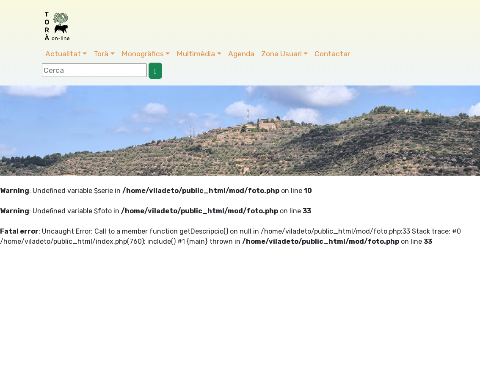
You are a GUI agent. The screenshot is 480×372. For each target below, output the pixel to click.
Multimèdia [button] (196, 54)
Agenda (241, 54)
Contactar (332, 54)
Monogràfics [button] (142, 54)
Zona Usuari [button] (281, 54)
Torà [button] (101, 54)
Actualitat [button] (63, 54)
